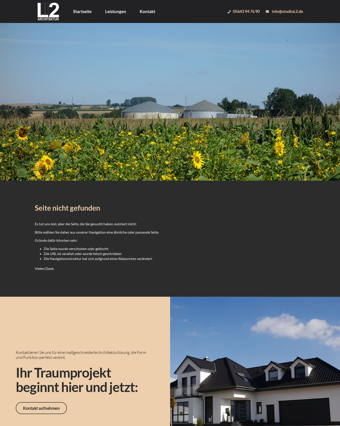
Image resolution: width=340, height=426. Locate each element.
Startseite (82, 11)
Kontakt (147, 11)
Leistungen (115, 11)
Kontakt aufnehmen (41, 408)
